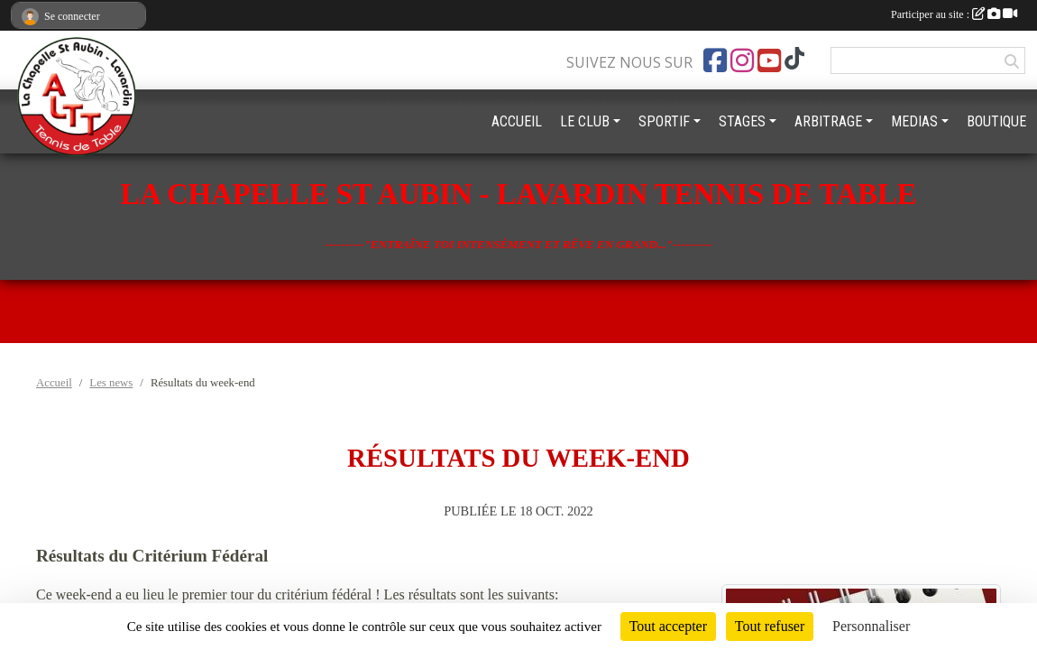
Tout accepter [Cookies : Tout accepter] (668, 626)
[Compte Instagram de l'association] (742, 60)
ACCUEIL (516, 121)
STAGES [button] (742, 121)
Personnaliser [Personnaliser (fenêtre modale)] (871, 626)
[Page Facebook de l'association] (715, 60)
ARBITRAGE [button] (828, 121)
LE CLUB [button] (585, 121)
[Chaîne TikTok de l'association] (794, 58)
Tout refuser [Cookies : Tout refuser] (770, 626)
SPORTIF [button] (664, 121)
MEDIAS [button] (914, 121)
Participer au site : (954, 14)
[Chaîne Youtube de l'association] (769, 60)
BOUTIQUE (996, 121)
